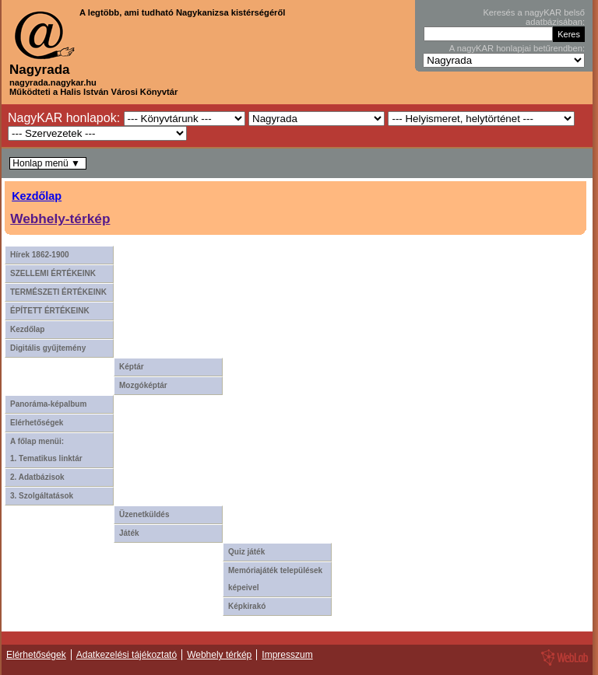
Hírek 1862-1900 (39, 254)
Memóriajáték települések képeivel (275, 579)
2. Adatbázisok (37, 477)
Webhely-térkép (60, 218)
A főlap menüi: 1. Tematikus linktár (46, 450)
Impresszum (287, 654)
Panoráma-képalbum (48, 404)
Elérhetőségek (36, 422)
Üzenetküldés (144, 514)
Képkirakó (247, 606)
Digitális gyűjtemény (48, 348)
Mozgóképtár (143, 385)
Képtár (131, 366)
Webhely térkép (219, 654)
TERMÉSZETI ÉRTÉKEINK (58, 292)
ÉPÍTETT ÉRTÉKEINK (50, 310)
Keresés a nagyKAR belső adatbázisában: (534, 17)
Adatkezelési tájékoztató (126, 654)
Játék (129, 533)
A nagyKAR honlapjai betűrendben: (517, 48)
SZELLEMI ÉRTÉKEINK (53, 273)
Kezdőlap (37, 196)
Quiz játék (246, 551)
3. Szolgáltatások (41, 495)
